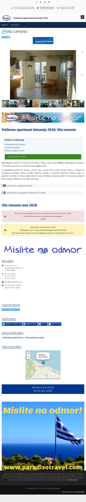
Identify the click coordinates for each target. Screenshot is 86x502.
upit (33, 233)
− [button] (28, 357)
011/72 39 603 (10, 278)
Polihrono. (69, 233)
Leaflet (34, 378)
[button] (82, 52)
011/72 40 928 (10, 276)
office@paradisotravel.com (47, 7)
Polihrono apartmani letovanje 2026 (31, 18)
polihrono (5, 25)
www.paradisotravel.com (47, 9)
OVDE (43, 219)
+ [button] (28, 353)
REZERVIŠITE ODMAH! (17, 157)
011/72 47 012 (10, 274)
